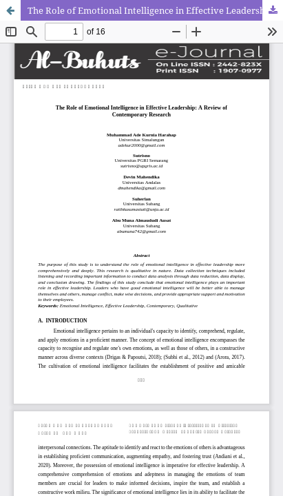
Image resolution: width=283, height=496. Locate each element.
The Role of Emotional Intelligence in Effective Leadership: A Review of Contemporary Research (155, 10)
